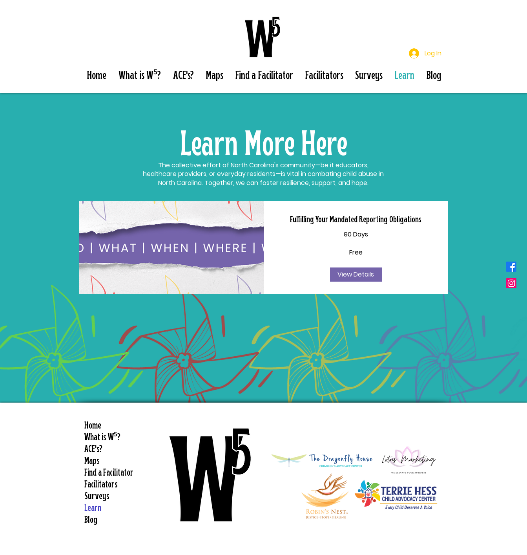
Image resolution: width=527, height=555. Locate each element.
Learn (92, 508)
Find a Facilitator (107, 473)
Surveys (96, 497)
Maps (92, 461)
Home (92, 426)
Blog (90, 520)
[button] (139, 76)
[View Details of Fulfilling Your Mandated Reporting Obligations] (356, 274)
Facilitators (101, 485)
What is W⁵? (102, 438)
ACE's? (93, 449)
